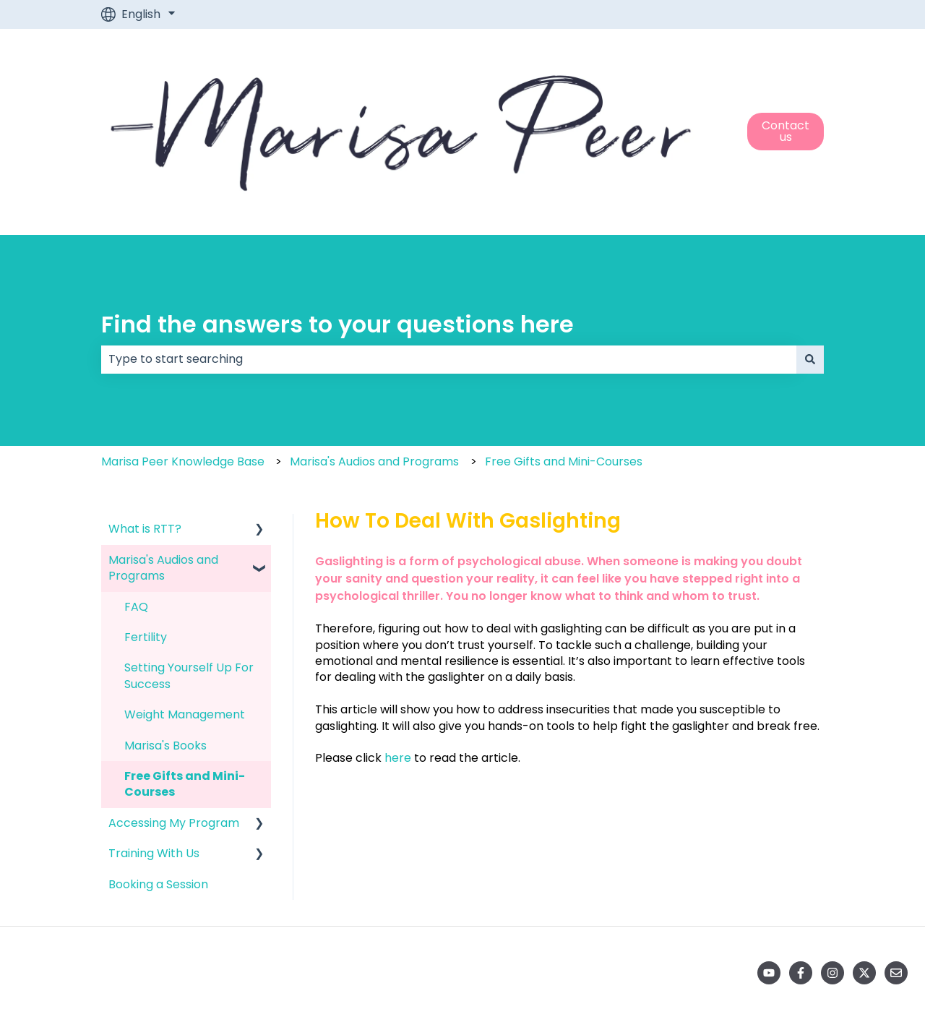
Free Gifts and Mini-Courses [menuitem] (184, 784)
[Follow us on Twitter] (864, 972)
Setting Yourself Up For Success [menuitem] (189, 675)
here (397, 758)
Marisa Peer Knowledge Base (182, 461)
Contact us (785, 131)
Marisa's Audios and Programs (374, 461)
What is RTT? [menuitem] (144, 528)
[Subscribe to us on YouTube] (768, 972)
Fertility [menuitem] (145, 637)
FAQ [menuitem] (136, 606)
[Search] (810, 359)
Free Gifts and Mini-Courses (563, 461)
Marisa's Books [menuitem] (165, 745)
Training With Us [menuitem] (153, 853)
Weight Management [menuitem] (184, 714)
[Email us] (896, 972)
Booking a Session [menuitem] (158, 884)
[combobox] (448, 359)
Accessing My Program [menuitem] (173, 823)
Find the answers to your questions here (337, 324)
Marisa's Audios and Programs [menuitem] (163, 567)
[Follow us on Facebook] (800, 972)
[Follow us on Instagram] (832, 972)
